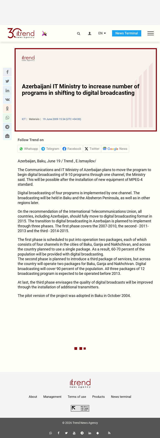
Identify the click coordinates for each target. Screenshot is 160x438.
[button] (7, 72)
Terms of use (77, 397)
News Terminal (126, 33)
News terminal (121, 397)
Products (98, 397)
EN (100, 33)
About (33, 397)
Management (52, 397)
